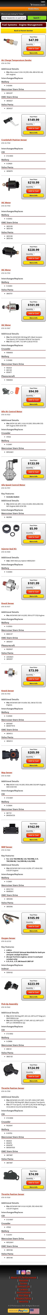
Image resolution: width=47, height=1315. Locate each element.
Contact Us (23, 1286)
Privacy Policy (23, 1298)
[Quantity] (37, 44)
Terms (23, 1283)
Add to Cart (33, 48)
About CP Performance (23, 1277)
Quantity (29, 44)
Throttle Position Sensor (12, 1088)
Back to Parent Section (23, 30)
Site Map (23, 1295)
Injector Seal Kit (9, 548)
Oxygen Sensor (8, 938)
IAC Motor (6, 202)
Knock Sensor (7, 603)
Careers (23, 1289)
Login (43, 1)
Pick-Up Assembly (9, 1004)
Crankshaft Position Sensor (14, 140)
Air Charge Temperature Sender (16, 60)
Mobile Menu (33, 8)
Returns (23, 1280)
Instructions (23, 1292)
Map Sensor (6, 772)
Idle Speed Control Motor (13, 485)
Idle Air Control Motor (11, 411)
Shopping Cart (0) (39, 4)
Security (23, 1301)
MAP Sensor (6, 847)
